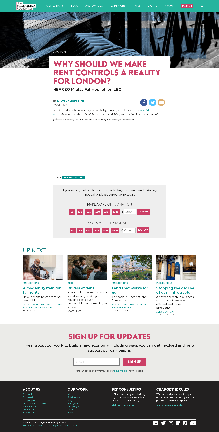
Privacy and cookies (59, 425)
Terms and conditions (34, 425)
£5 (72, 212)
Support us (28, 412)
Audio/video (94, 6)
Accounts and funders (34, 403)
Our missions (29, 397)
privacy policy (121, 370)
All (68, 394)
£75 (106, 212)
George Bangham (33, 304)
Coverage (60, 52)
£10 (80, 212)
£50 (97, 212)
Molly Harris (31, 307)
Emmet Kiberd (137, 304)
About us (31, 389)
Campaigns (118, 6)
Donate (187, 6)
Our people (29, 400)
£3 (72, 230)
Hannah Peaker (121, 307)
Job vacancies (30, 406)
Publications (54, 6)
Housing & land (74, 177)
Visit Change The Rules (169, 405)
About (169, 6)
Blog (74, 6)
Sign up (134, 362)
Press (137, 6)
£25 (89, 212)
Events (152, 6)
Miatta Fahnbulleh (70, 101)
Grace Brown (53, 304)
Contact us (28, 409)
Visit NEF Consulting (123, 405)
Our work (28, 394)
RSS (75, 425)
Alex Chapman (165, 312)
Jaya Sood (46, 307)
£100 (115, 212)
